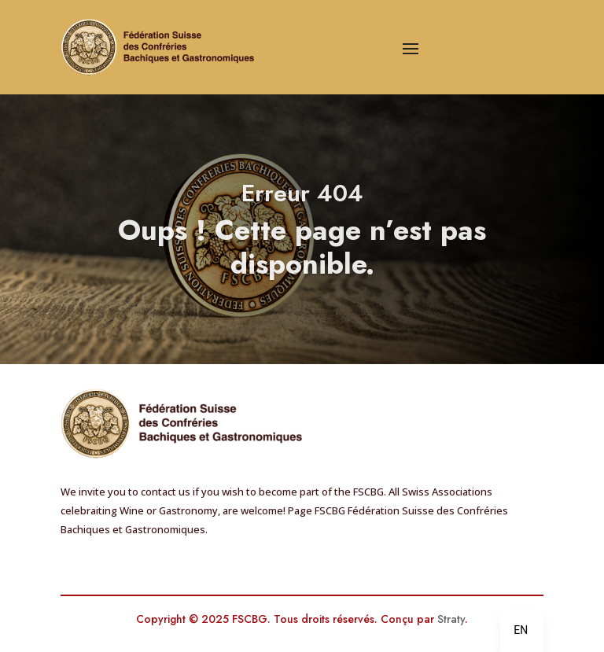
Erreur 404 (302, 203)
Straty (451, 619)
